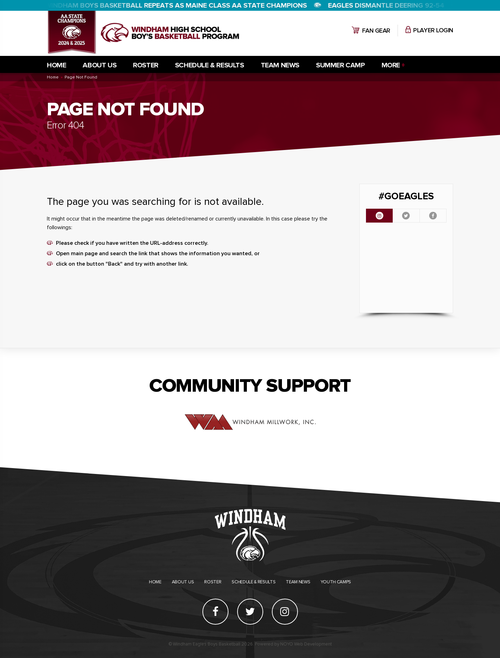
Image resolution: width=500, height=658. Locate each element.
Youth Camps (335, 582)
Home (56, 65)
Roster (145, 65)
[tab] (379, 216)
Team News (280, 65)
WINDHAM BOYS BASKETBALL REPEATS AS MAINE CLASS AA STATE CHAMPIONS (176, 5)
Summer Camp (340, 65)
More (391, 65)
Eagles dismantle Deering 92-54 (386, 5)
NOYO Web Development (306, 644)
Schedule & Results (209, 65)
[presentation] (379, 216)
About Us (99, 65)
